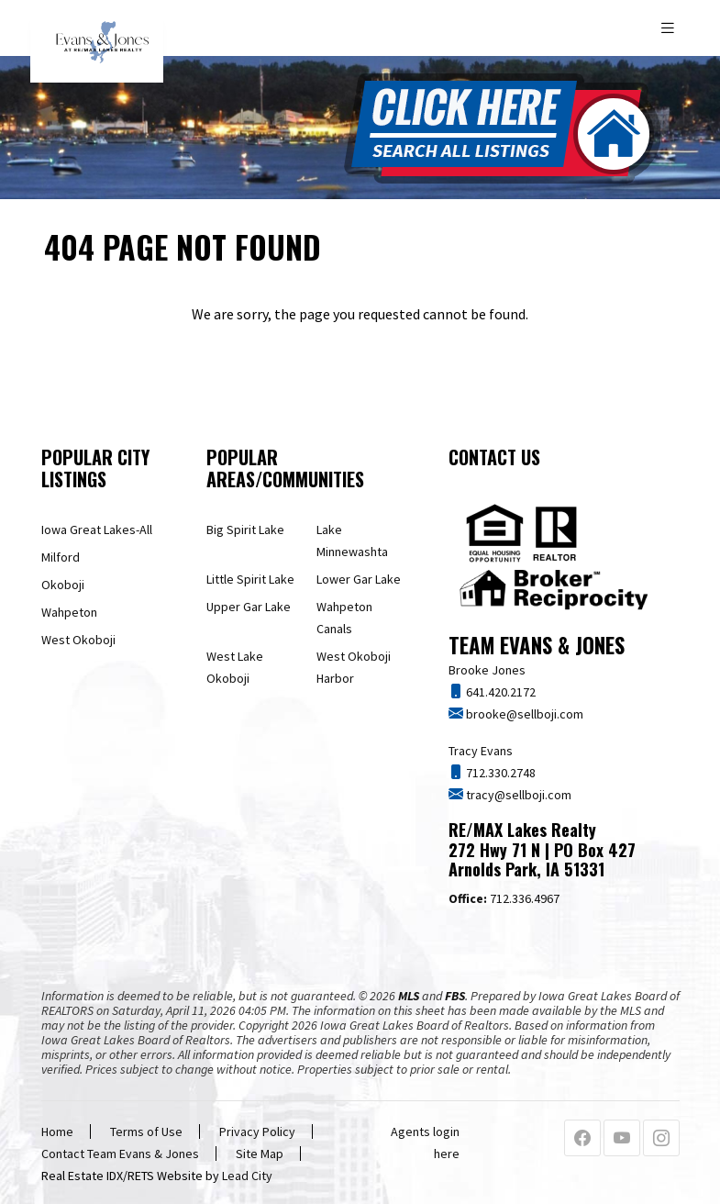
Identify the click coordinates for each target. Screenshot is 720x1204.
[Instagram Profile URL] (661, 1138)
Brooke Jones (487, 670)
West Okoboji (78, 639)
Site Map (259, 1153)
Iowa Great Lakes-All (96, 529)
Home (57, 1131)
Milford (60, 557)
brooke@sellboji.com (523, 714)
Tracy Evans (481, 750)
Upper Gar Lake (248, 606)
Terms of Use (146, 1131)
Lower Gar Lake (358, 579)
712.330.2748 (499, 772)
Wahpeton (69, 612)
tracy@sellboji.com (517, 794)
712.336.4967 (504, 898)
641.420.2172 (499, 692)
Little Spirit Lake (250, 579)
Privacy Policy (257, 1131)
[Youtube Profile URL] (621, 1138)
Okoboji (62, 584)
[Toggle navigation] (669, 28)
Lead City (247, 1175)
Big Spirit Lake (245, 529)
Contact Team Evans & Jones (120, 1153)
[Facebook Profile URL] (582, 1138)
